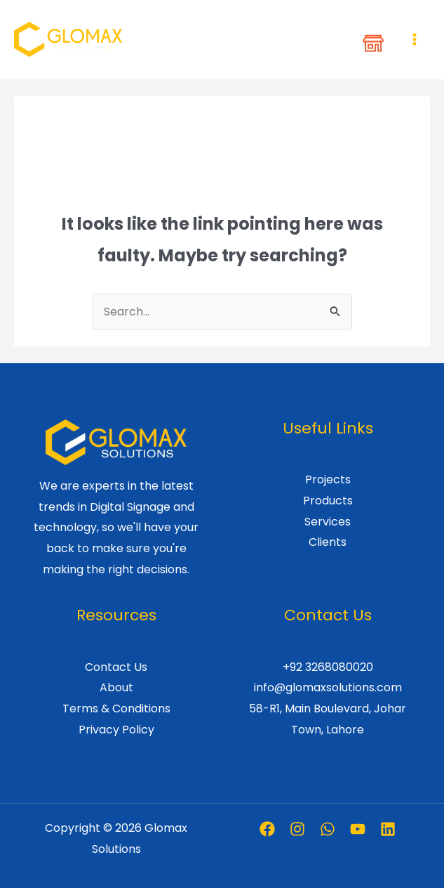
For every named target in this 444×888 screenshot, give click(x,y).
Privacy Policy (116, 730)
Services (327, 522)
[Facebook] (267, 829)
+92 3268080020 (328, 667)
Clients (328, 542)
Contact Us (116, 667)
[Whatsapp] (327, 829)
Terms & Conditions (116, 708)
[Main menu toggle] (414, 39)
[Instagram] (297, 829)
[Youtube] (357, 829)
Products (328, 500)
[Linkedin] (388, 829)
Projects (328, 479)
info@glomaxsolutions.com (328, 687)
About (116, 687)
